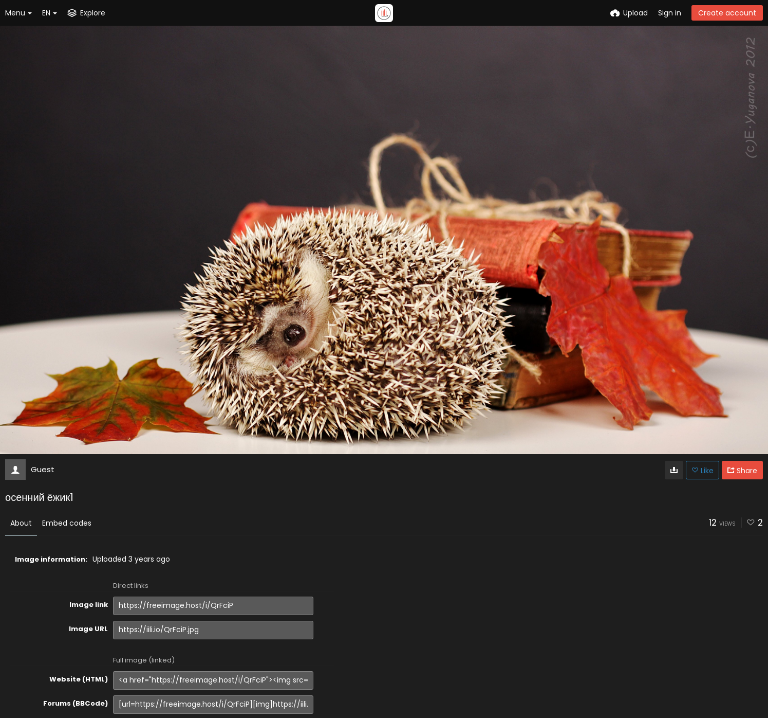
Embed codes (66, 523)
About (21, 523)
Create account (727, 13)
